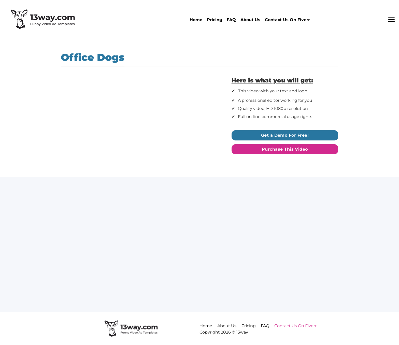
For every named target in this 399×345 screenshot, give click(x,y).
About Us (250, 19)
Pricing (214, 19)
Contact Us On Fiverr (287, 19)
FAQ (231, 19)
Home (196, 19)
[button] (391, 19)
